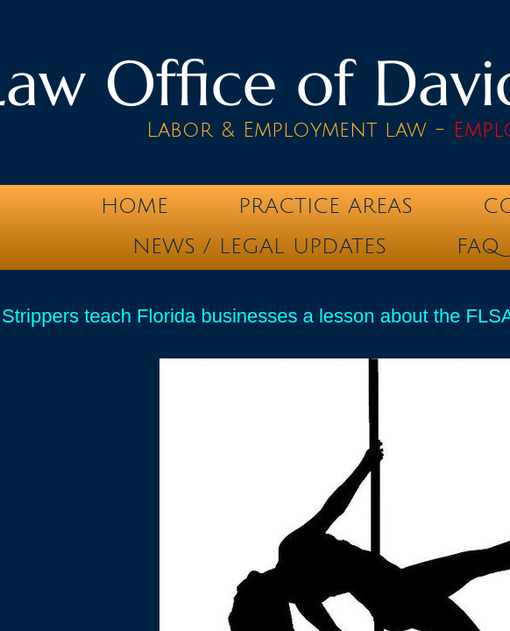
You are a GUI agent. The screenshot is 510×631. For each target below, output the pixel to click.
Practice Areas (325, 206)
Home (134, 206)
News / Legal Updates (259, 246)
